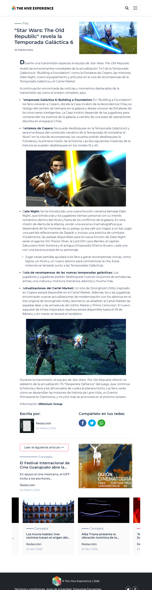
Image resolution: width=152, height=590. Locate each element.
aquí (83, 92)
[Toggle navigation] (135, 8)
